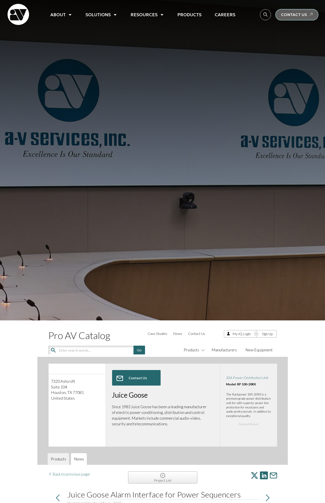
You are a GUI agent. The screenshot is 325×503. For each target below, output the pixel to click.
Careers (225, 15)
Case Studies (157, 333)
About (61, 14)
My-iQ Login (241, 334)
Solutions (101, 14)
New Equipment (259, 349)
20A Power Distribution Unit (247, 377)
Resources (147, 14)
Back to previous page (69, 474)
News (177, 333)
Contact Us (196, 333)
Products (189, 15)
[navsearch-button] (265, 14)
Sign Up (267, 334)
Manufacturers (224, 349)
